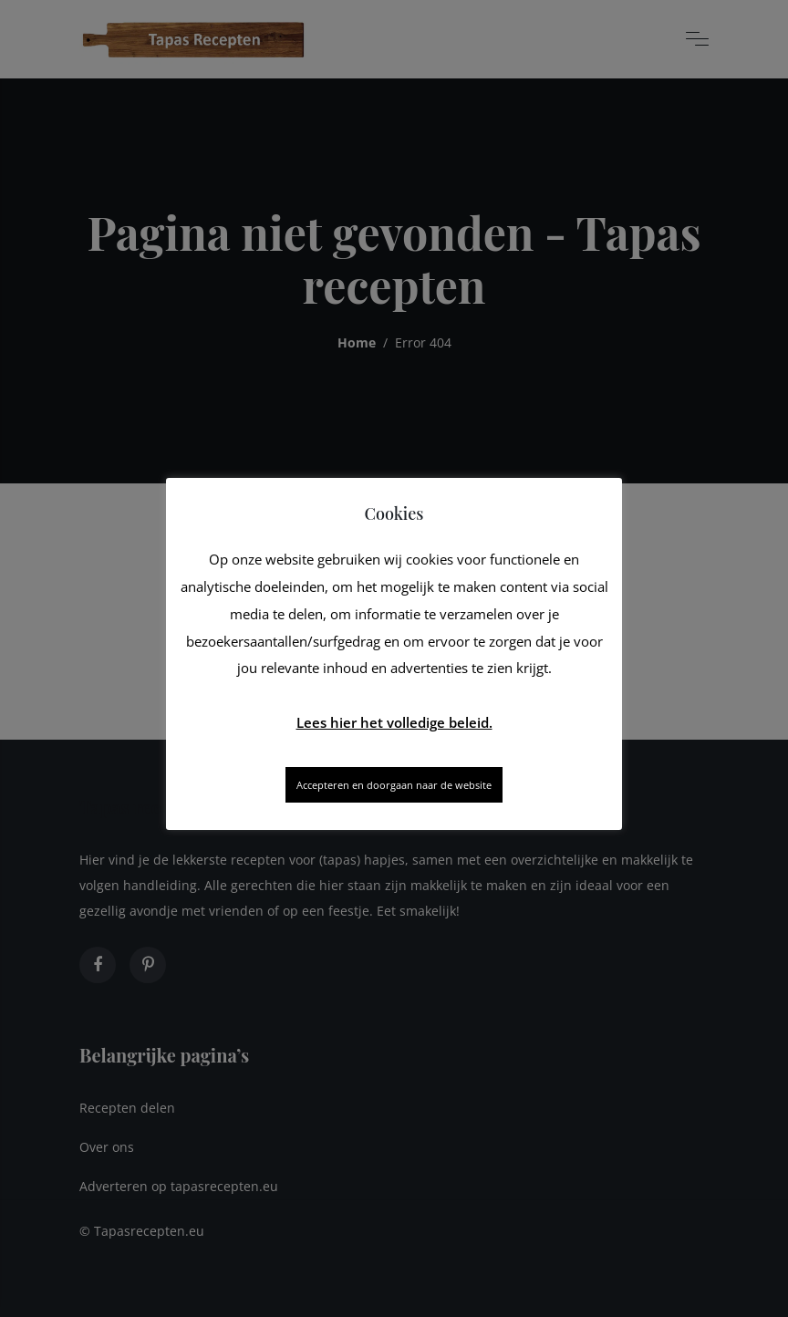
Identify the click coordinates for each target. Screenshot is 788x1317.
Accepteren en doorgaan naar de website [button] (394, 785)
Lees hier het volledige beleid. (394, 722)
